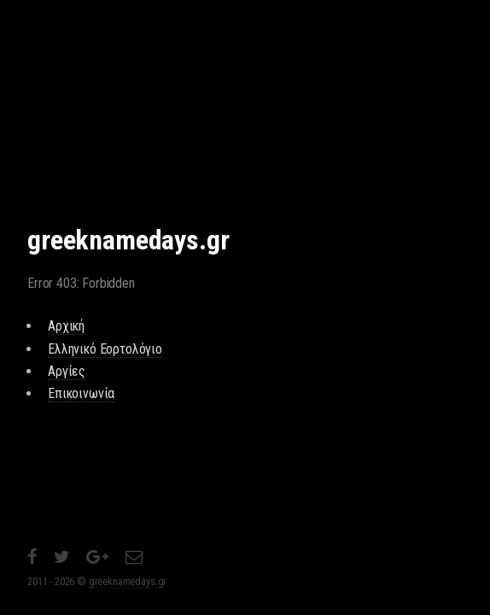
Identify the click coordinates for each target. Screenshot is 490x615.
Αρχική (66, 326)
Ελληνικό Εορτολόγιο (105, 349)
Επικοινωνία (81, 393)
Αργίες (66, 371)
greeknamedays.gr (127, 581)
